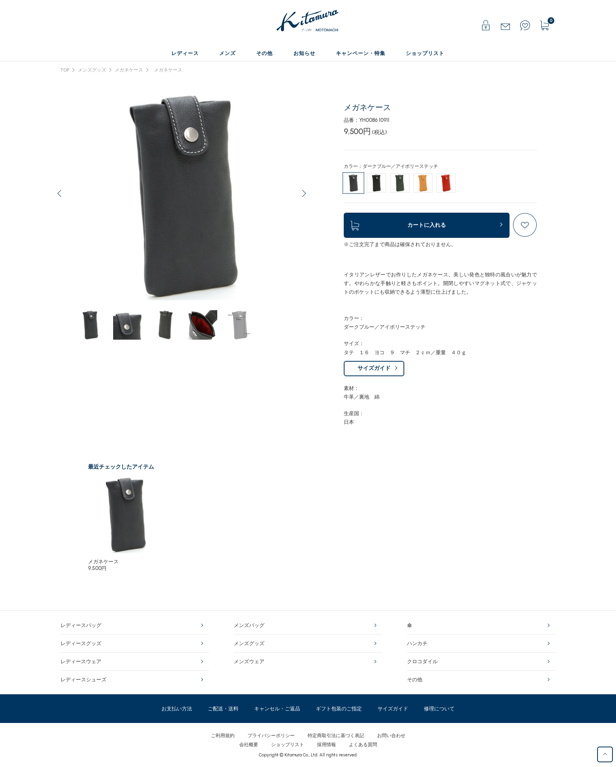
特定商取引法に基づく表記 (336, 735)
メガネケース (129, 70)
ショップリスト (287, 744)
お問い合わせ (391, 735)
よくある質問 (363, 744)
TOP (64, 70)
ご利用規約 (223, 735)
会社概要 (248, 744)
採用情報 (326, 744)
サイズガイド (374, 368)
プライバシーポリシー (271, 735)
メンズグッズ (92, 70)
